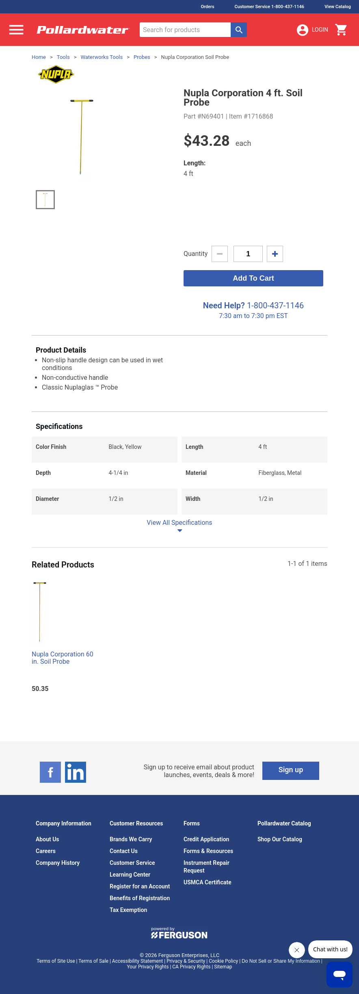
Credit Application (206, 839)
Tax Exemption (128, 910)
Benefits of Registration (140, 898)
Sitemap (223, 967)
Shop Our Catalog (279, 839)
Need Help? (224, 305)
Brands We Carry (131, 839)
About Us (47, 839)
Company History (58, 863)
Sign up (291, 769)
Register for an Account (140, 886)
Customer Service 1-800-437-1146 (270, 6)
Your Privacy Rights (148, 967)
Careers (46, 851)
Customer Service (132, 863)
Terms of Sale (93, 961)
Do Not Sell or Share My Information (281, 961)
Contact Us (124, 851)
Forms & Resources (208, 851)
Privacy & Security (186, 961)
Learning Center (130, 874)
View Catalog (337, 6)
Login (312, 30)
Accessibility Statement (137, 961)
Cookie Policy (223, 961)
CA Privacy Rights (191, 967)
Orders (207, 6)
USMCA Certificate (207, 882)
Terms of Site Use (56, 961)
